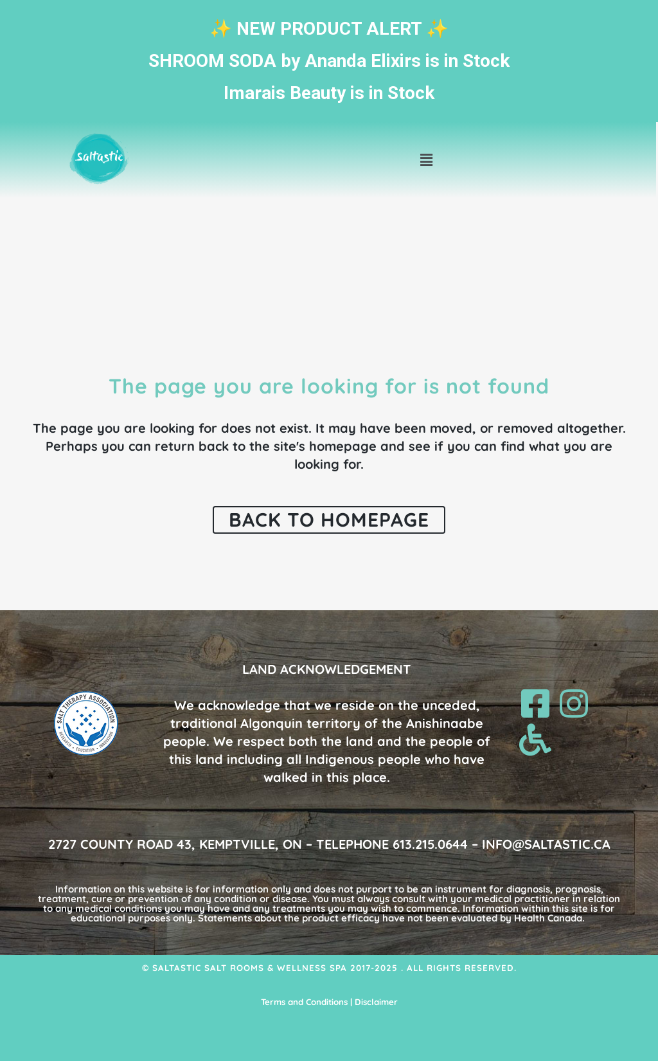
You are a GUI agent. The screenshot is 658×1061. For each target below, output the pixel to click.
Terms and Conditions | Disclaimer (329, 1002)
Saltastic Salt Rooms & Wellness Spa (249, 968)
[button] (427, 160)
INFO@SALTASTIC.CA (546, 844)
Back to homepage (329, 519)
